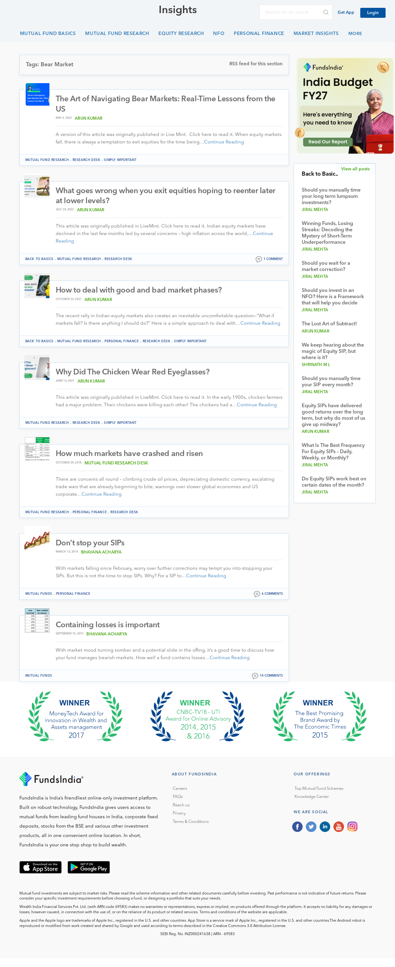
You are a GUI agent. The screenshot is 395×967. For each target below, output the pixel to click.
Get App (346, 13)
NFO (218, 34)
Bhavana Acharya (101, 553)
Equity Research (181, 34)
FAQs (178, 798)
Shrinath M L (316, 365)
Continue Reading (224, 142)
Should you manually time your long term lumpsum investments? (331, 196)
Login (373, 13)
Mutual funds (38, 594)
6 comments (272, 594)
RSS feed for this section (256, 64)
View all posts (355, 169)
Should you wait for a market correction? (326, 266)
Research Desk (86, 160)
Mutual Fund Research (117, 34)
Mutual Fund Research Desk (116, 464)
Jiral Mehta (315, 210)
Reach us (181, 806)
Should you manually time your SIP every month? (331, 382)
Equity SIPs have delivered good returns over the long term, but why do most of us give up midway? (333, 415)
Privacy (179, 814)
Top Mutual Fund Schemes (319, 790)
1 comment (273, 259)
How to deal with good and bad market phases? (140, 291)
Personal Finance (259, 34)
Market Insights (316, 34)
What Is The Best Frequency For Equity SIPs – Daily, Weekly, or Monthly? (333, 452)
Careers (180, 790)
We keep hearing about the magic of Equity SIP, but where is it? (333, 351)
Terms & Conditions (191, 823)
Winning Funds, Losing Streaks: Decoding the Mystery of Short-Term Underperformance (327, 233)
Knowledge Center (312, 798)
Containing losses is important (109, 626)
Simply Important (120, 160)
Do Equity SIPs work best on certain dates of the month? (334, 482)
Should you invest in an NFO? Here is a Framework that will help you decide (333, 297)
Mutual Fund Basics (48, 34)
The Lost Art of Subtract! (329, 324)
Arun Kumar (88, 119)
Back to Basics (39, 259)
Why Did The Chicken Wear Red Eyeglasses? (133, 373)
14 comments (271, 676)
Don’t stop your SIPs (91, 544)
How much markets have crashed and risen (130, 454)
